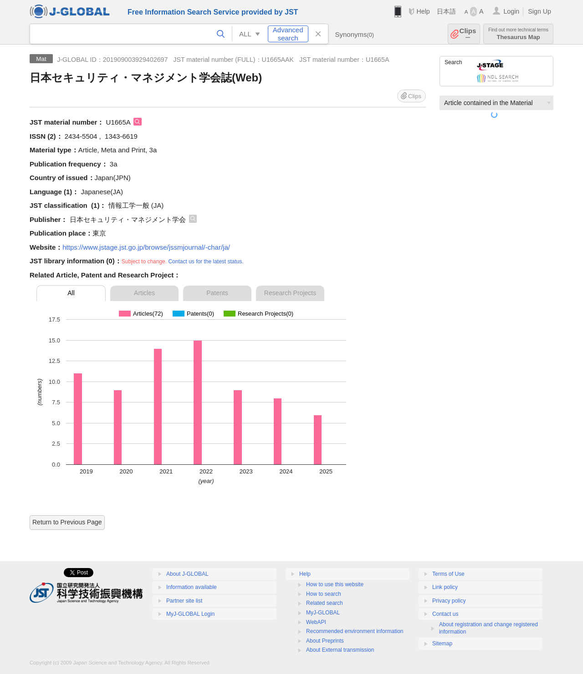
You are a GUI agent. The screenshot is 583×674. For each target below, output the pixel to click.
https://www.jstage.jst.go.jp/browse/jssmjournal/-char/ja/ (146, 247)
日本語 (446, 11)
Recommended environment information (354, 631)
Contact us (445, 614)
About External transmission (340, 650)
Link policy (445, 587)
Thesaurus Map (518, 33)
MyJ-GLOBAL (323, 612)
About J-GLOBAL (187, 574)
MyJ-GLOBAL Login (190, 614)
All (71, 293)
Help (423, 11)
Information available (191, 587)
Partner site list (184, 601)
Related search (324, 603)
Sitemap (442, 643)
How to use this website (334, 584)
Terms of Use (448, 574)
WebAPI (316, 622)
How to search (323, 594)
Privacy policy (448, 601)
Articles (144, 293)
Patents (217, 293)
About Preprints (325, 641)
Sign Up (539, 11)
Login (511, 11)
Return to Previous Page (67, 522)
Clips (468, 34)
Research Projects (290, 293)
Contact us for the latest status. (205, 261)
